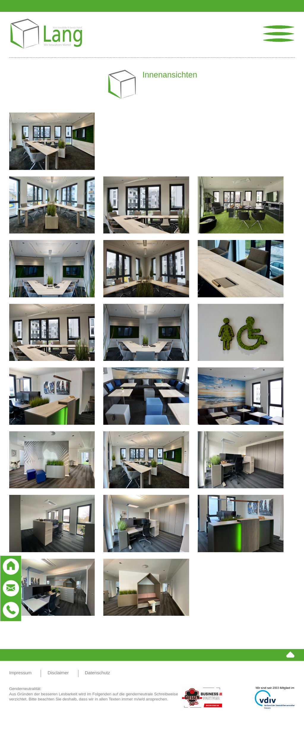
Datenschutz (97, 672)
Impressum (20, 672)
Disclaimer (58, 672)
